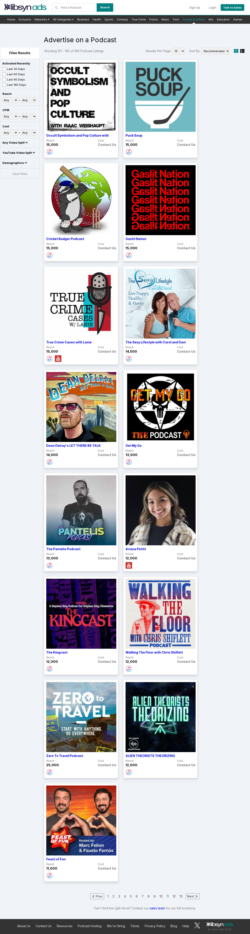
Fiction (153, 19)
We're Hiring (116, 926)
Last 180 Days (14, 85)
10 (161, 896)
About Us (23, 926)
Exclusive (25, 19)
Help (185, 926)
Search (105, 7)
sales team (157, 908)
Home (11, 19)
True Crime (138, 19)
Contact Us (44, 926)
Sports (109, 19)
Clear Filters (20, 174)
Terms (134, 926)
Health (97, 19)
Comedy (122, 19)
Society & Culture (194, 19)
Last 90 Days (13, 80)
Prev (97, 896)
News (165, 19)
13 (181, 896)
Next (192, 896)
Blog (173, 926)
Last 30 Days (13, 69)
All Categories (63, 19)
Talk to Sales (232, 7)
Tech (175, 19)
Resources (64, 926)
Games (238, 19)
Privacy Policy (155, 926)
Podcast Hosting (90, 926)
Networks (42, 19)
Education (223, 19)
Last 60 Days (13, 74)
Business (83, 19)
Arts (210, 19)
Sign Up (194, 7)
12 (174, 896)
